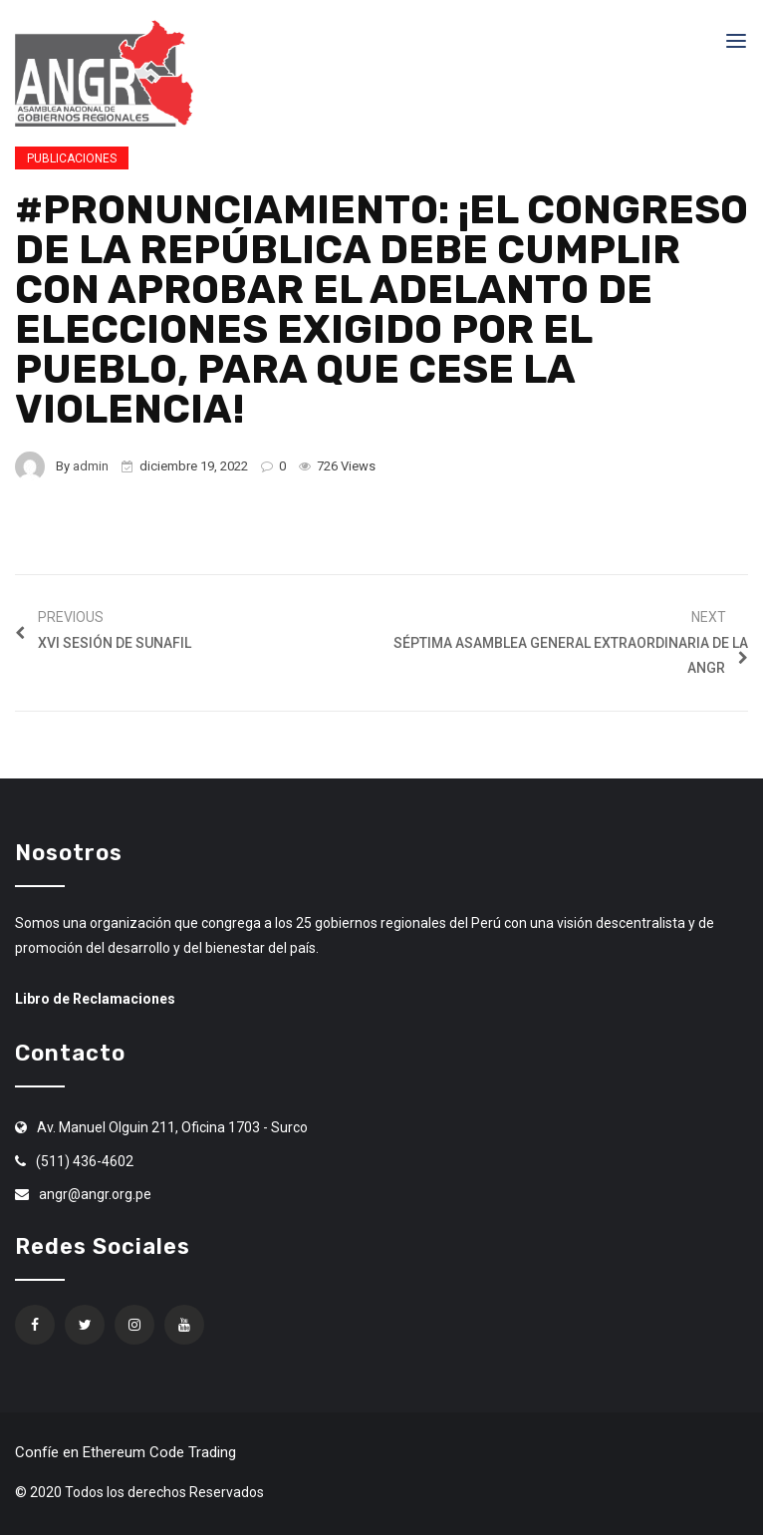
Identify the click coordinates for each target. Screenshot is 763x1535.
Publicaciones (72, 158)
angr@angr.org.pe (95, 1194)
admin (91, 466)
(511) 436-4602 (84, 1161)
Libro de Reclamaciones (95, 999)
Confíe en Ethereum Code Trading (125, 1452)
